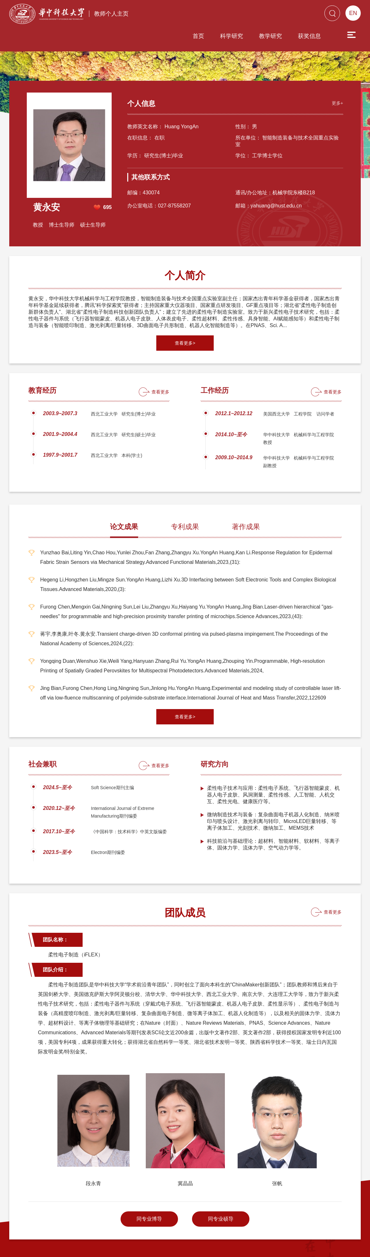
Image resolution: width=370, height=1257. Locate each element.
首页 (162, 15)
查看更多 (160, 364)
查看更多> (185, 315)
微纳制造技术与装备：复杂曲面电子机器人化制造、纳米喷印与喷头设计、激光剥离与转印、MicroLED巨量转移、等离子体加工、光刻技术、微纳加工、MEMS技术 (273, 793)
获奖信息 (273, 15)
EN (353, 13)
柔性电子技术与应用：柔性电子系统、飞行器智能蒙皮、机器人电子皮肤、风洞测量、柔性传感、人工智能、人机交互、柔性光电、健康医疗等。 (273, 767)
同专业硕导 (220, 1191)
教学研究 (234, 15)
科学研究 (195, 15)
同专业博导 (149, 1191)
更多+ (336, 75)
